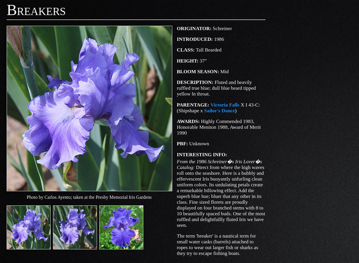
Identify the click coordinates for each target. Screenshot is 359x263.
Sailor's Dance (219, 110)
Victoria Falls (224, 105)
